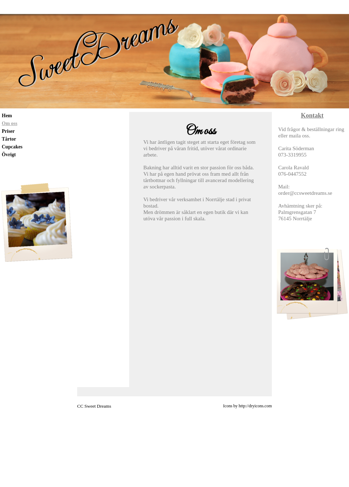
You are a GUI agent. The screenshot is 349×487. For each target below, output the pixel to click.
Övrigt (9, 154)
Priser (8, 131)
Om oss (9, 123)
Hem (7, 115)
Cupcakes (12, 146)
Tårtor (9, 139)
